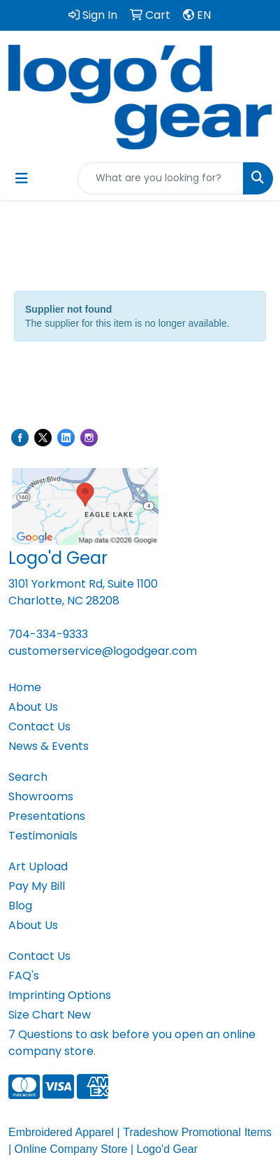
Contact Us (39, 726)
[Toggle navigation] (21, 178)
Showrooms (40, 796)
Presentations (46, 816)
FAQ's (23, 976)
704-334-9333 (48, 634)
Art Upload (38, 866)
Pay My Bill (36, 886)
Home (24, 687)
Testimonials (43, 836)
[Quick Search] (161, 178)
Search (27, 777)
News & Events (48, 746)
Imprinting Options (59, 995)
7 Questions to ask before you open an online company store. (132, 1042)
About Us (33, 707)
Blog (20, 906)
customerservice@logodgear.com (102, 651)
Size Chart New (49, 1015)
